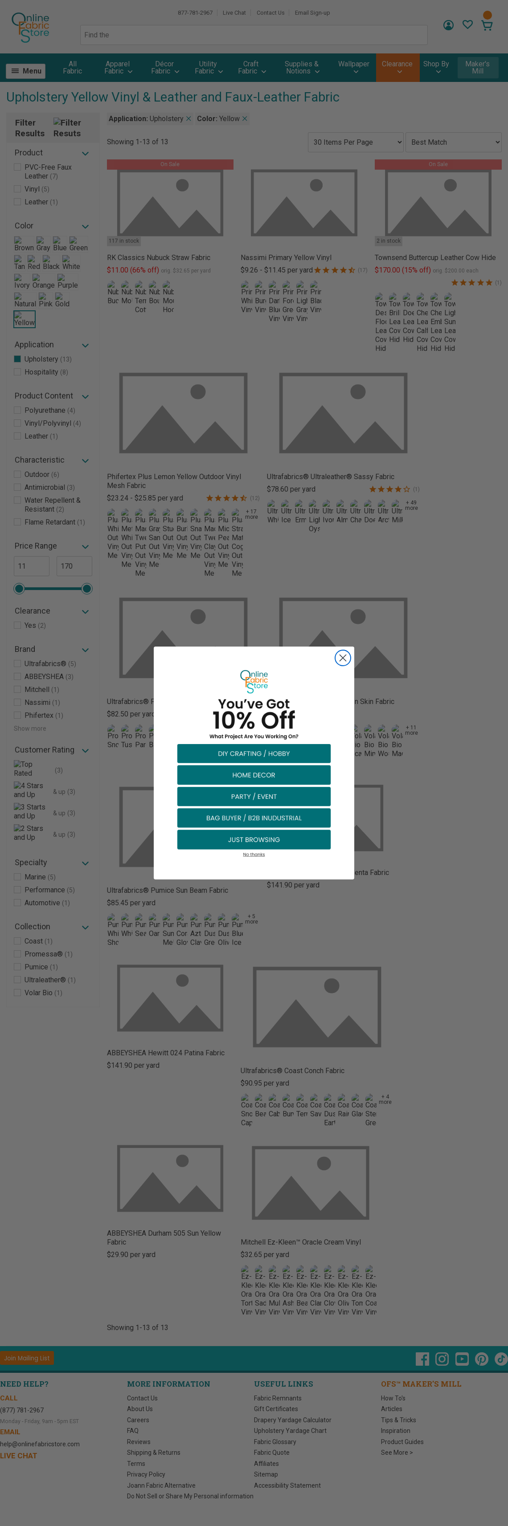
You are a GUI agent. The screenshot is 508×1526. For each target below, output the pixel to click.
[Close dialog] (343, 658)
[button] (254, 753)
